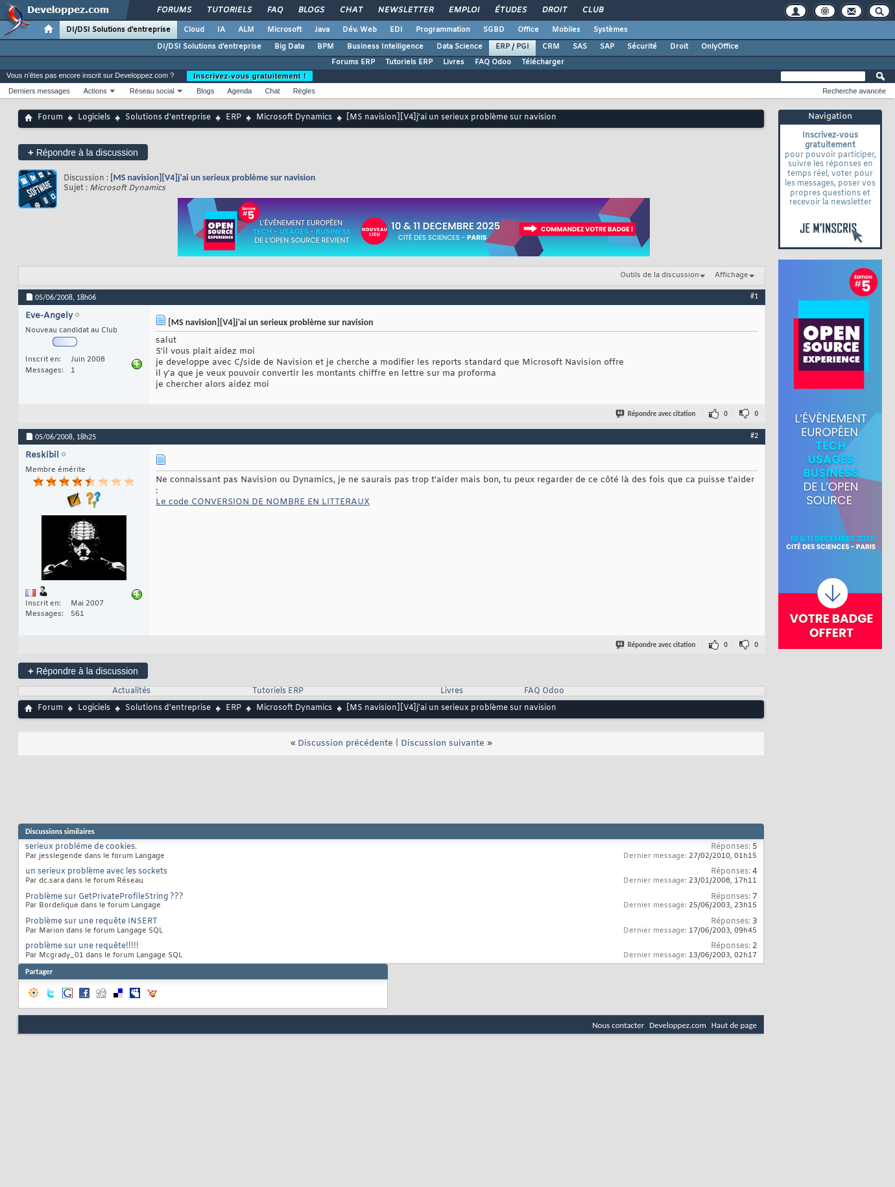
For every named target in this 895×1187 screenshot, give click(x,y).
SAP (607, 46)
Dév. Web (359, 29)
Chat (350, 10)
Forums (173, 10)
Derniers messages (39, 91)
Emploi (463, 10)
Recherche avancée (854, 91)
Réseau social (152, 91)
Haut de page (734, 1025)
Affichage (731, 275)
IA (221, 29)
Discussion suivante (442, 743)
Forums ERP (353, 62)
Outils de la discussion (659, 275)
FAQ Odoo (493, 62)
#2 (754, 435)
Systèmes (610, 29)
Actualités (131, 691)
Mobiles (566, 29)
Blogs (310, 10)
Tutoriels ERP (409, 62)
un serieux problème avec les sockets (96, 871)
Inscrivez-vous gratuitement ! (249, 76)
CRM (551, 46)
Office (528, 29)
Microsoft (284, 29)
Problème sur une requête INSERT (91, 921)
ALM (246, 29)
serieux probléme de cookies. (81, 847)
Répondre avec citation (656, 414)
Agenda (239, 91)
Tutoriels (228, 10)
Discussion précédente (345, 743)
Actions (95, 91)
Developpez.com (677, 1025)
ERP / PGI (512, 46)
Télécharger (542, 62)
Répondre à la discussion (83, 152)
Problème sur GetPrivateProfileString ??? (104, 897)
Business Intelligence (385, 46)
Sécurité (642, 46)
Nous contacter (618, 1025)
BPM (325, 46)
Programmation (443, 29)
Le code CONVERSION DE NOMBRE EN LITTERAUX (263, 502)
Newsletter (405, 10)
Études (510, 10)
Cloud (194, 29)
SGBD (494, 29)
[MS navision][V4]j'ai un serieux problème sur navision (212, 177)
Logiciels (94, 117)
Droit (553, 10)
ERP (233, 117)
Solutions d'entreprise (168, 117)
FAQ (274, 10)
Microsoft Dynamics (294, 117)
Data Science (459, 46)
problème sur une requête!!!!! (82, 946)
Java (322, 29)
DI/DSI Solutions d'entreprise (118, 29)
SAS (580, 46)
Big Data (289, 46)
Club (592, 10)
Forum (50, 117)
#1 (754, 295)
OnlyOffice (720, 46)
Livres (453, 62)
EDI (396, 29)
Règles (304, 91)
